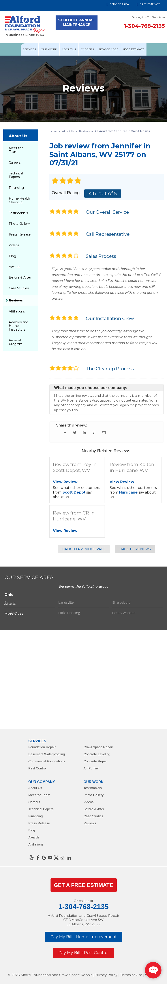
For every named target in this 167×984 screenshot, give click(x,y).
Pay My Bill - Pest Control (83, 952)
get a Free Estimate (83, 885)
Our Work (49, 49)
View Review (65, 482)
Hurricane (128, 492)
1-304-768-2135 (144, 26)
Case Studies (19, 288)
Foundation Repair (42, 747)
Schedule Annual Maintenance (76, 22)
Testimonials (18, 213)
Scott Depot (73, 492)
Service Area (118, 4)
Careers (87, 49)
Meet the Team (16, 150)
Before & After (20, 277)
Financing (16, 188)
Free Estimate (148, 4)
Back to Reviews (135, 549)
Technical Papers (16, 175)
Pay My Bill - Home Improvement (84, 936)
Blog (12, 256)
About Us (69, 49)
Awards (14, 267)
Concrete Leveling (97, 754)
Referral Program (16, 342)
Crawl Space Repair (98, 747)
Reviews (16, 300)
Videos (14, 245)
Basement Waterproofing (46, 754)
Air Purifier (91, 768)
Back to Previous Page (83, 549)
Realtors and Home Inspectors (18, 326)
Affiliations (17, 311)
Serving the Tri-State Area (148, 17)
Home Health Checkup (19, 200)
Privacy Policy (106, 975)
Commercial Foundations (46, 761)
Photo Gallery (19, 224)
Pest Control (37, 768)
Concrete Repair (96, 761)
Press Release (20, 234)
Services (29, 49)
